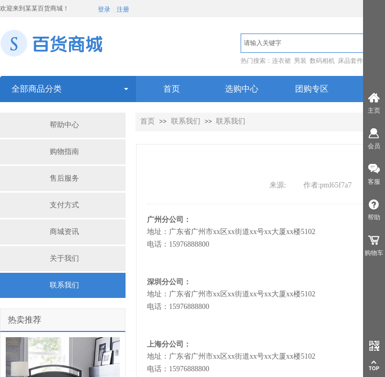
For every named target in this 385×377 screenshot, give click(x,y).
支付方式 (64, 205)
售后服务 (64, 178)
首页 (147, 121)
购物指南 (64, 152)
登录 (104, 9)
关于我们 (64, 258)
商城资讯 (64, 232)
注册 (123, 9)
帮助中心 (64, 125)
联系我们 (64, 285)
